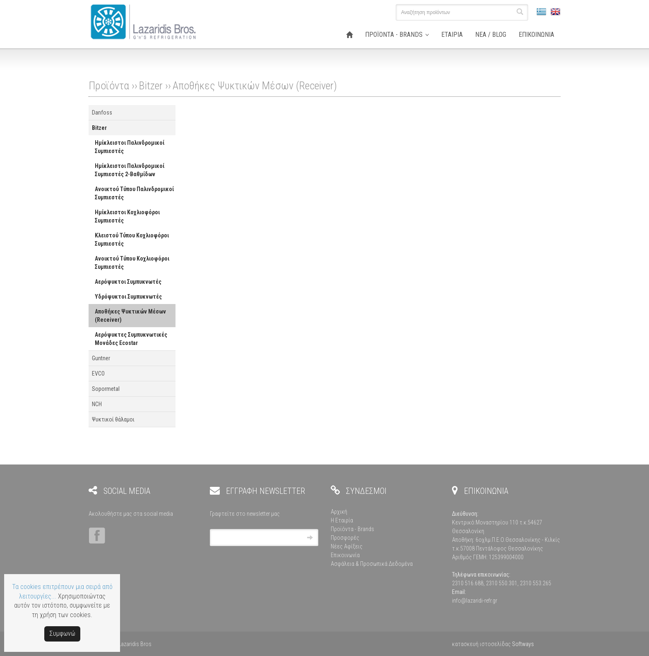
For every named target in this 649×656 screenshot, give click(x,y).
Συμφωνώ (62, 633)
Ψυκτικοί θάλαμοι (113, 419)
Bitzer (151, 85)
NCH (97, 404)
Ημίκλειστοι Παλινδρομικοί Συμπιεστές (129, 146)
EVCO (98, 373)
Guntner (101, 358)
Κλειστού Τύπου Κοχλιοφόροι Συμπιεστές (132, 239)
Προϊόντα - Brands (352, 529)
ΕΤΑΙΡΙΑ (452, 34)
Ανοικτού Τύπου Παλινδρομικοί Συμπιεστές (134, 193)
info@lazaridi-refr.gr (474, 600)
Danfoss (102, 112)
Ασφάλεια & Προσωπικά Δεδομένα (372, 563)
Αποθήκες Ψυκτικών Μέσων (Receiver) (255, 85)
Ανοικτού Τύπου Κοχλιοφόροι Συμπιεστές (132, 262)
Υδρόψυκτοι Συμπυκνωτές (128, 296)
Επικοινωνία (345, 555)
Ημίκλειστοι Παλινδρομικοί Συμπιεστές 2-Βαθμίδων (129, 170)
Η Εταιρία (342, 520)
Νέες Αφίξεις (347, 546)
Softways (523, 644)
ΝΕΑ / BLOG (490, 34)
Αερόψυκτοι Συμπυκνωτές (128, 281)
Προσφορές (345, 537)
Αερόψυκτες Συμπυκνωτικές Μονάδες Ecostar (131, 338)
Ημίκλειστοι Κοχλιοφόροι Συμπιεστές (127, 216)
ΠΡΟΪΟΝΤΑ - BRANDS (394, 34)
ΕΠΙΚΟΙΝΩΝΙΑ (536, 34)
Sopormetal (106, 388)
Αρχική (339, 511)
